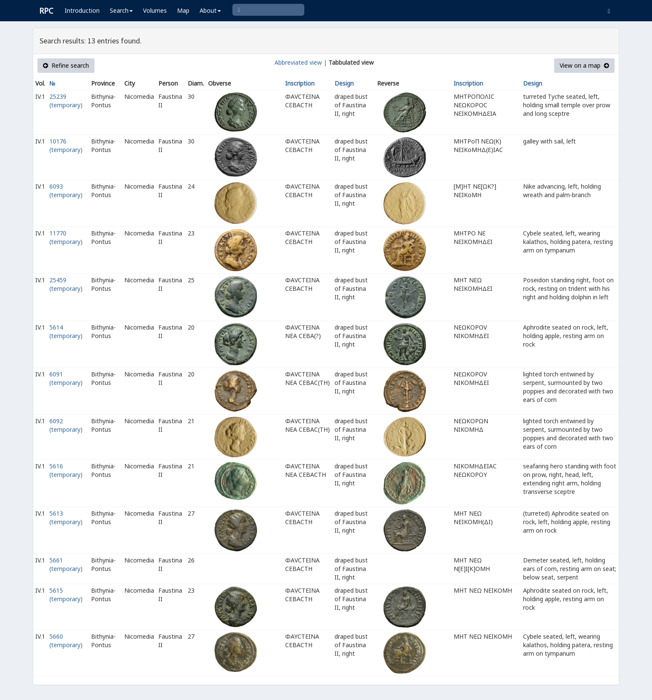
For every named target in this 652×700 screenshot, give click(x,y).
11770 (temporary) (66, 237)
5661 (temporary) (66, 564)
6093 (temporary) (66, 190)
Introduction (82, 10)
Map (183, 10)
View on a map (584, 65)
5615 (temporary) (66, 594)
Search (121, 10)
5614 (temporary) (66, 331)
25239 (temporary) (66, 100)
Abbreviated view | (301, 62)
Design (344, 83)
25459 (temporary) (66, 284)
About (210, 10)
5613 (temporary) (66, 517)
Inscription (300, 83)
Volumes (155, 10)
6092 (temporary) (66, 425)
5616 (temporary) (66, 470)
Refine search (66, 65)
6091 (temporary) (66, 378)
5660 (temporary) (66, 640)
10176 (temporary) (66, 145)
